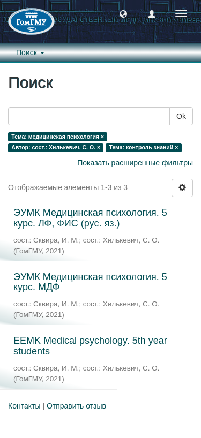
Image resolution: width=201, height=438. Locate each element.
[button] (123, 13)
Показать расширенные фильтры (135, 162)
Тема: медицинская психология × (57, 136)
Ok (181, 116)
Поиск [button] (30, 52)
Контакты (24, 406)
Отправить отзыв (76, 406)
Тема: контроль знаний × (143, 147)
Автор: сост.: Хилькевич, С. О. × (55, 147)
